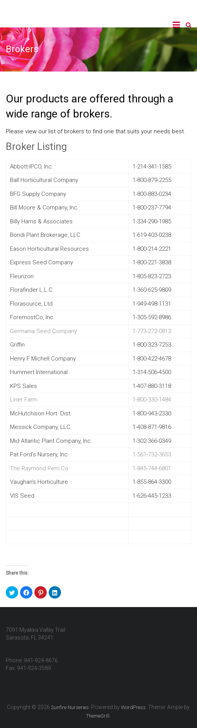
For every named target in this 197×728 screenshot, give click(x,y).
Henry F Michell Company (43, 358)
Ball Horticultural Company (44, 180)
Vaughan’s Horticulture (39, 481)
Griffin (17, 344)
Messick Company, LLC (40, 427)
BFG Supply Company (38, 194)
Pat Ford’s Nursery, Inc (39, 454)
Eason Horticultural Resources (49, 248)
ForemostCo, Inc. (32, 317)
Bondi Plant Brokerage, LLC (45, 234)
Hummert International (39, 372)
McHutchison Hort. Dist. (41, 413)
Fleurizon (22, 276)
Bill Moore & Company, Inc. (44, 207)
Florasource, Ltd (31, 303)
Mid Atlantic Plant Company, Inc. (51, 440)
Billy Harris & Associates (41, 221)
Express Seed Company (41, 262)
